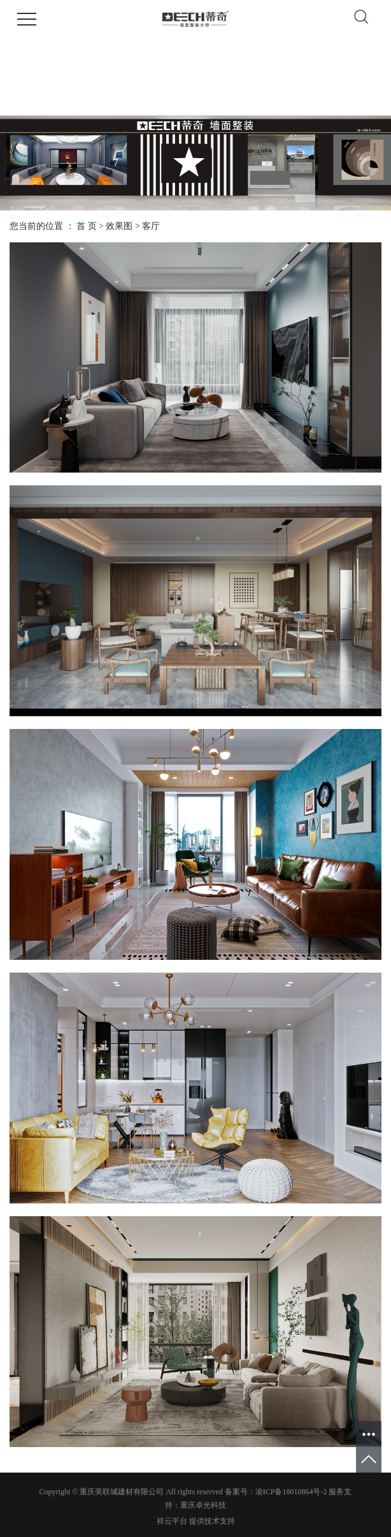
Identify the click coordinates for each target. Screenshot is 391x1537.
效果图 (119, 226)
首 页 (86, 226)
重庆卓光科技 (203, 1505)
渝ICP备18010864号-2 (291, 1491)
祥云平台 (172, 1521)
